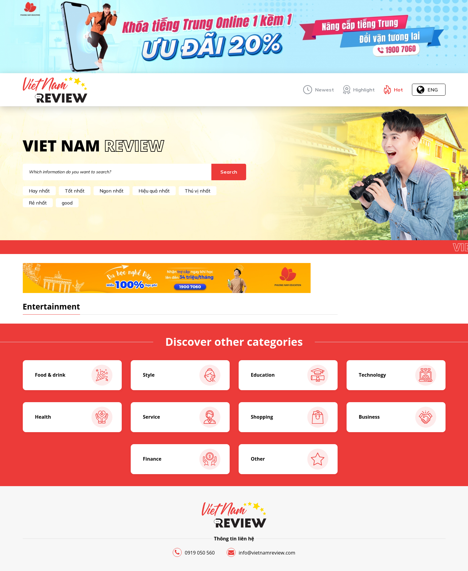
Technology (397, 375)
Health (73, 417)
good (67, 203)
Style (181, 375)
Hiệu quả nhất (154, 191)
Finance (181, 459)
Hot (398, 90)
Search (228, 172)
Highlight (364, 90)
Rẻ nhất (38, 203)
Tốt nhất (75, 191)
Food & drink (73, 375)
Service (181, 417)
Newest (324, 90)
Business (397, 417)
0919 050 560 (194, 552)
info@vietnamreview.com (261, 552)
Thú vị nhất (197, 191)
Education (289, 375)
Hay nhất (39, 191)
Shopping (289, 417)
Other (289, 459)
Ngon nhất (112, 191)
